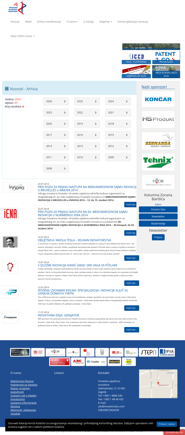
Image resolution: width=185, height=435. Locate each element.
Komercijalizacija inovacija (133, 21)
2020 (49, 123)
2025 (80, 101)
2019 (80, 123)
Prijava (158, 237)
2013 (80, 146)
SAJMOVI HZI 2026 (136, 75)
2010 (80, 157)
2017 (49, 135)
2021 (111, 112)
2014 (49, 146)
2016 (80, 135)
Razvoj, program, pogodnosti (20, 390)
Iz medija (88, 21)
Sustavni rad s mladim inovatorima (23, 397)
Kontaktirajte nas (174, 432)
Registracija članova (22, 381)
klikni (158, 204)
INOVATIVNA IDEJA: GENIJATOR (58, 315)
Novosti (15, 21)
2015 (111, 135)
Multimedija (158, 223)
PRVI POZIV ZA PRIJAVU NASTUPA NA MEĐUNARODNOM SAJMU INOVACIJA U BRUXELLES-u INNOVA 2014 (88, 188)
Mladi (28, 21)
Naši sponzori (154, 87)
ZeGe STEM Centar (22, 36)
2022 (80, 112)
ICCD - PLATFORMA (136, 61)
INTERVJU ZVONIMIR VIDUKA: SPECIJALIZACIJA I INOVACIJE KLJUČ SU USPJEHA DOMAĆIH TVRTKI (83, 292)
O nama (72, 21)
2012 (111, 146)
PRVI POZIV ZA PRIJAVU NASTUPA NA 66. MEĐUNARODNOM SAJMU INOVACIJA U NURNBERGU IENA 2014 (83, 213)
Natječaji (105, 21)
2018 (111, 123)
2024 (111, 101)
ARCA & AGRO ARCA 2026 (166, 74)
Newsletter (158, 216)
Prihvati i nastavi (167, 424)
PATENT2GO (166, 61)
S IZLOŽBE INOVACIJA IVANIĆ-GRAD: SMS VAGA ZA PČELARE (77, 265)
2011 (49, 157)
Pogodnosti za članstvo (23, 384)
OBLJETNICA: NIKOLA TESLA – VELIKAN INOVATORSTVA (74, 240)
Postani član (158, 209)
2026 (49, 101)
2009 (111, 157)
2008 (49, 168)
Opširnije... (131, 204)
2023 (49, 112)
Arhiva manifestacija (49, 21)
